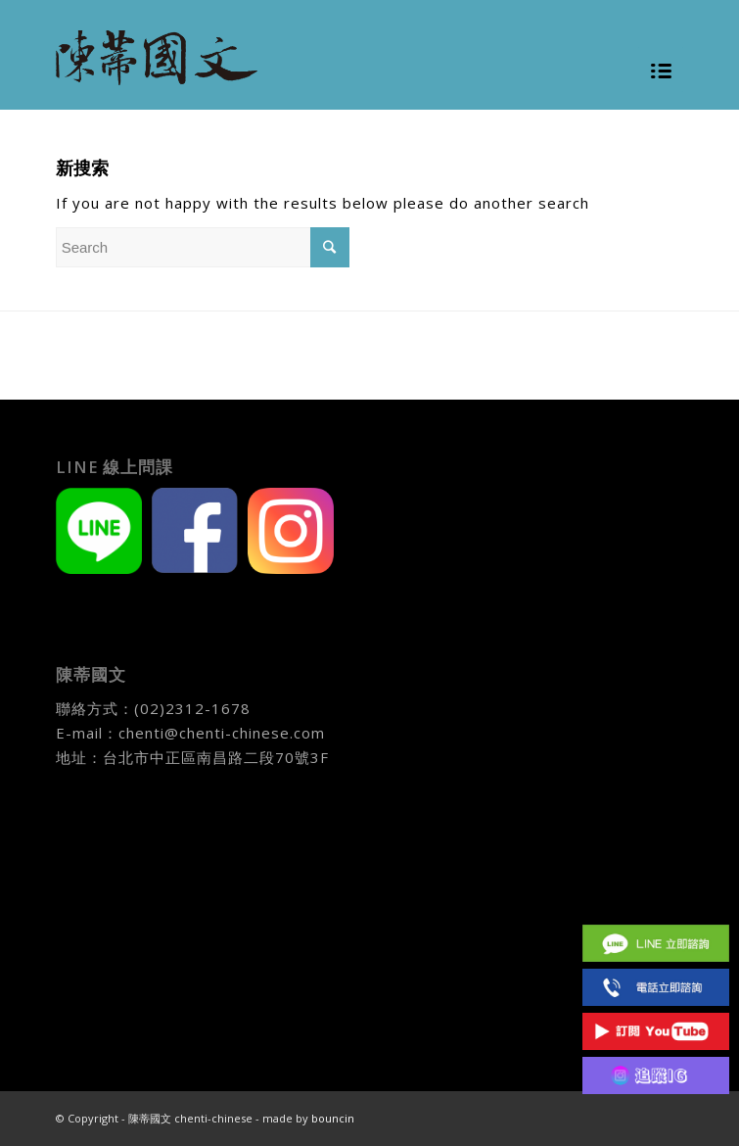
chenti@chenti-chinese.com (221, 732)
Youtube (655, 1031)
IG (655, 1075)
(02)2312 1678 (655, 987)
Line (655, 943)
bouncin (332, 1118)
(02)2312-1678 (192, 708)
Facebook (655, 899)
